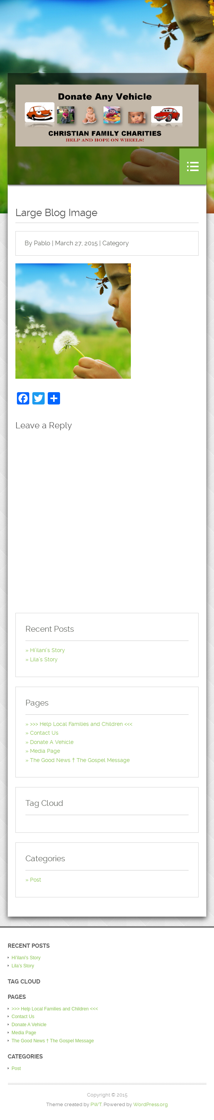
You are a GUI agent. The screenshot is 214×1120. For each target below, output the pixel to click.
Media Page (45, 751)
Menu (192, 166)
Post (35, 880)
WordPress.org (150, 1104)
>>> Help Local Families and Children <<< (81, 724)
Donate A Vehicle (52, 742)
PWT (96, 1104)
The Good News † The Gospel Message (80, 760)
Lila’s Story (44, 659)
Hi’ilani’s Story (47, 650)
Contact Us (44, 733)
